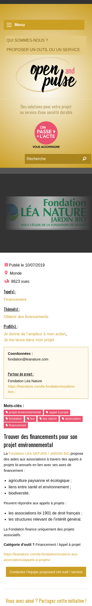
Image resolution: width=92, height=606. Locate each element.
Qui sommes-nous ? (27, 40)
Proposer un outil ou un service (43, 50)
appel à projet (57, 412)
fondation (14, 418)
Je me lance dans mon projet (29, 340)
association (71, 418)
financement (16, 425)
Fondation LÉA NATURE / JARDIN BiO (39, 453)
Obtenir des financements (26, 317)
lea (31, 418)
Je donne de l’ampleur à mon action (35, 334)
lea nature (48, 418)
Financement (15, 299)
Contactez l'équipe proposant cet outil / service (46, 572)
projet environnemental (23, 412)
